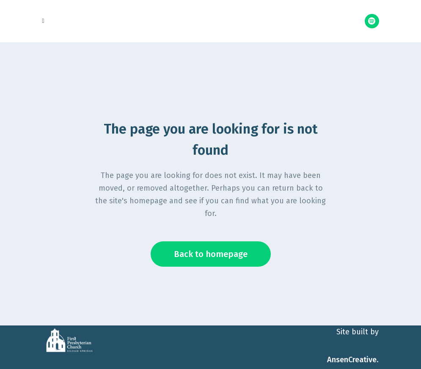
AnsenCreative (352, 359)
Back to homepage (211, 254)
